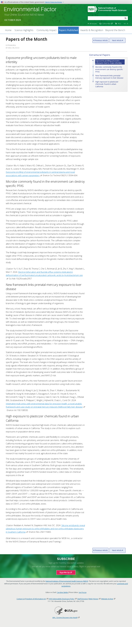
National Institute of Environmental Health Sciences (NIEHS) (67, 581)
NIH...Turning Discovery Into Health (66, 617)
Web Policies (95, 599)
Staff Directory (83, 599)
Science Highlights (24, 30)
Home (8, 30)
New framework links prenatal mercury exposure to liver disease (109, 76)
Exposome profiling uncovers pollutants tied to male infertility (108, 62)
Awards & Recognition (91, 30)
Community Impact (46, 30)
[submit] (125, 18)
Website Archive (108, 599)
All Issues (93, 23)
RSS (119, 23)
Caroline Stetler (62, 592)
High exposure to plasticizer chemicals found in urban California (106, 84)
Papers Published (68, 30)
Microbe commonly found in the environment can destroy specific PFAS (109, 69)
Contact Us (21, 599)
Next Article (117, 40)
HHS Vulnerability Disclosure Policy (63, 599)
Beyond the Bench (115, 30)
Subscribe (107, 23)
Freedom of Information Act (37, 599)
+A (125, 23)
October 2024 (12, 20)
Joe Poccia (82, 592)
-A (127, 23)
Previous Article (101, 40)
